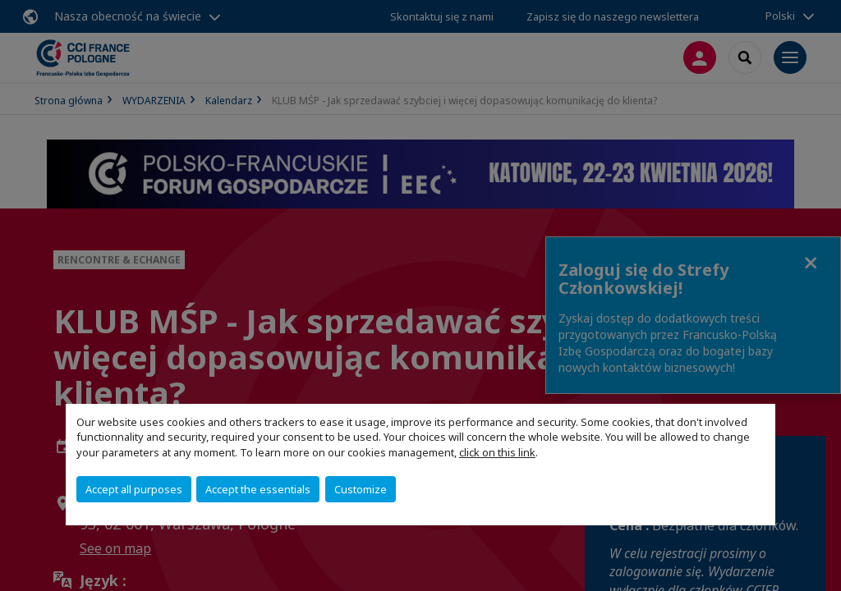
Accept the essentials (257, 489)
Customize (360, 489)
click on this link (497, 452)
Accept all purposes (133, 489)
